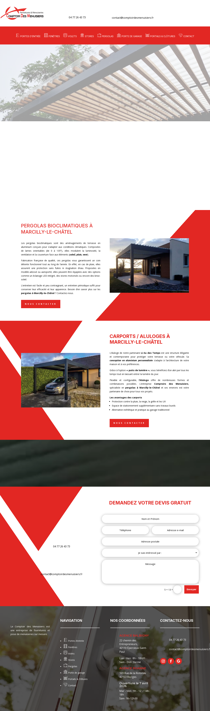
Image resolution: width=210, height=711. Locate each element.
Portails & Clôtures (162, 36)
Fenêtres (54, 36)
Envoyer (191, 588)
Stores (89, 36)
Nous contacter (40, 304)
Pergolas (107, 36)
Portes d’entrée (30, 36)
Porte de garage (132, 36)
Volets (72, 36)
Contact (188, 36)
